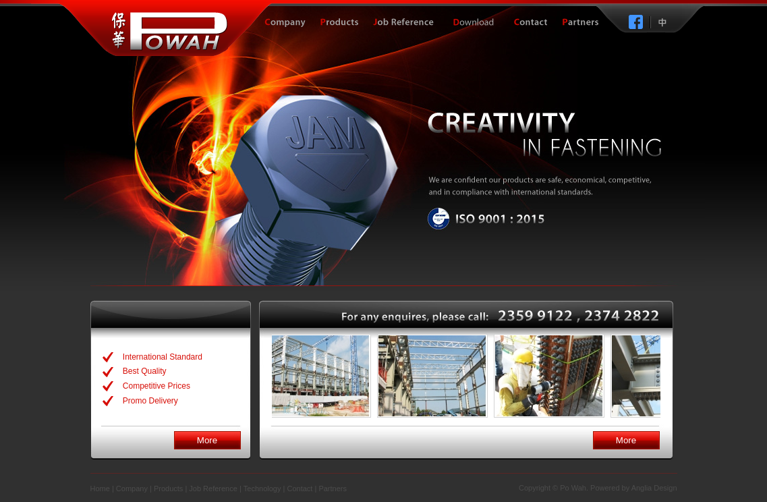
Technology (262, 488)
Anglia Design (654, 488)
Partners (332, 488)
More (207, 440)
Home (100, 488)
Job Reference (213, 488)
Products (168, 488)
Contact (299, 488)
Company (132, 488)
